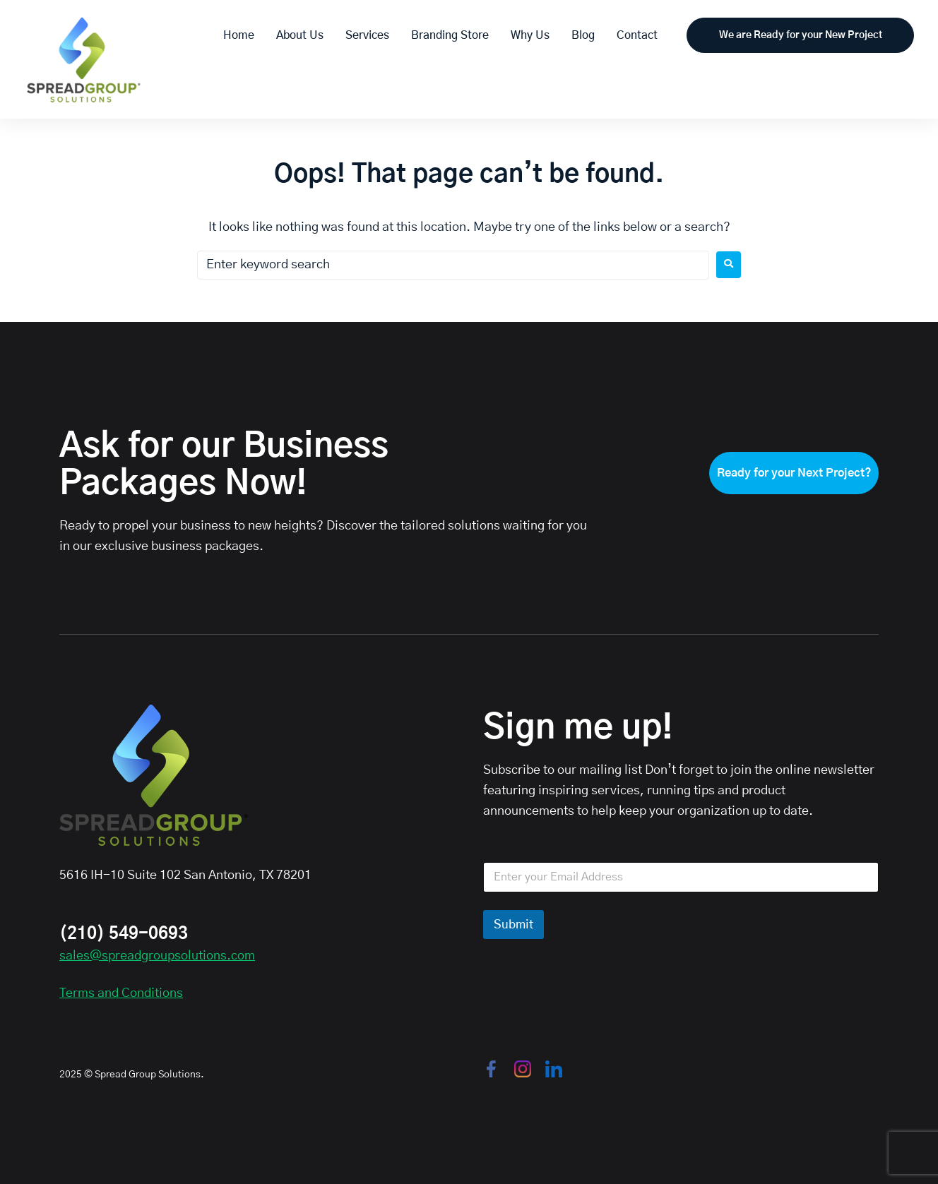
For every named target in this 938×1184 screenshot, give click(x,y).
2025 (70, 1075)
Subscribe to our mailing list (562, 770)
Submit (513, 925)
